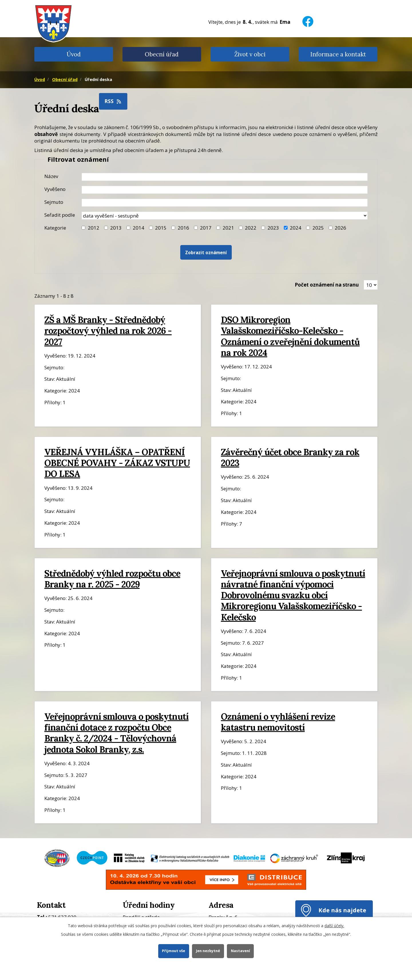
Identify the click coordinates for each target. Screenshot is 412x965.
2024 (295, 227)
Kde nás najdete (342, 910)
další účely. (334, 925)
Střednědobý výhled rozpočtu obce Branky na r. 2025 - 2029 (112, 579)
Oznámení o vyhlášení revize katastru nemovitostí (278, 722)
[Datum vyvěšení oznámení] (225, 190)
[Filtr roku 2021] (218, 228)
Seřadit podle (59, 215)
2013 (116, 227)
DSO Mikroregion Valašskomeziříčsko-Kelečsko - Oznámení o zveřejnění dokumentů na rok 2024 (290, 336)
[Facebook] (308, 18)
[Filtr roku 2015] (151, 228)
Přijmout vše (173, 950)
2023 (273, 227)
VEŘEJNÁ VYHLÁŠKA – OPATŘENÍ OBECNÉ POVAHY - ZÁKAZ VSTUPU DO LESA (117, 462)
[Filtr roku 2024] (286, 228)
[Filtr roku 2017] (196, 228)
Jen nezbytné (208, 950)
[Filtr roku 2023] (263, 228)
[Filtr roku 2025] (308, 228)
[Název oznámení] (225, 177)
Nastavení (240, 950)
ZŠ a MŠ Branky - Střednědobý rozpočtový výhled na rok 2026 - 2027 (108, 330)
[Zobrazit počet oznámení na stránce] (371, 285)
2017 (205, 227)
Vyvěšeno (55, 189)
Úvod (74, 54)
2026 (340, 227)
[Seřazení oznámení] (225, 216)
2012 (93, 227)
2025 (318, 227)
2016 (183, 227)
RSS (113, 101)
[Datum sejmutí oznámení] (225, 203)
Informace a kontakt (338, 54)
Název (51, 176)
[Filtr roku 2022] (241, 228)
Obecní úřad (162, 54)
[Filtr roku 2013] (106, 228)
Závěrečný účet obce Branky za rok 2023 (290, 457)
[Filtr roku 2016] (173, 228)
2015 (161, 227)
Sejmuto (53, 202)
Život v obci (250, 54)
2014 (138, 227)
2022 (250, 227)
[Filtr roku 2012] (83, 228)
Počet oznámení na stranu (327, 284)
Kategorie (55, 227)
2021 (228, 227)
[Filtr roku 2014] (128, 228)
